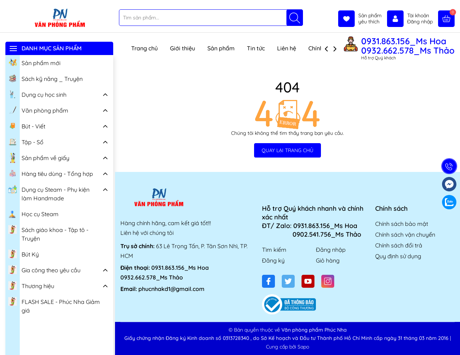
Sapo (303, 346)
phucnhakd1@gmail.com (171, 288)
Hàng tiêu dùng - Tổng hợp (50, 173)
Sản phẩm (221, 48)
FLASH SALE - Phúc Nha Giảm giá (54, 305)
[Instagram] (327, 281)
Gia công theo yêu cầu (44, 269)
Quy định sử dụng (398, 256)
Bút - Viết (26, 125)
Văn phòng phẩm (38, 109)
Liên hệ (286, 48)
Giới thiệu (182, 48)
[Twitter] (288, 281)
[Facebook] (268, 281)
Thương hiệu (31, 285)
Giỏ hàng (328, 260)
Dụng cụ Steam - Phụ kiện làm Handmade (48, 193)
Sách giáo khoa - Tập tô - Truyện (48, 233)
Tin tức (256, 48)
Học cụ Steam (33, 213)
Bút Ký (23, 253)
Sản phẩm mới (34, 62)
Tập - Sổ (25, 141)
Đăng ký (273, 260)
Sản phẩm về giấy (38, 158)
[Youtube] (308, 281)
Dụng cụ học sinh (37, 94)
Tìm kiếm (274, 249)
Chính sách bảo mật (401, 223)
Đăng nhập (331, 249)
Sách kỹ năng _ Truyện (45, 78)
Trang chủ (144, 48)
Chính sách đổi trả (398, 245)
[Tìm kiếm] (294, 17)
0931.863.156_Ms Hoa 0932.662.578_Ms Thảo (408, 45)
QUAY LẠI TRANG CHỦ (287, 150)
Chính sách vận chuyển (405, 234)
